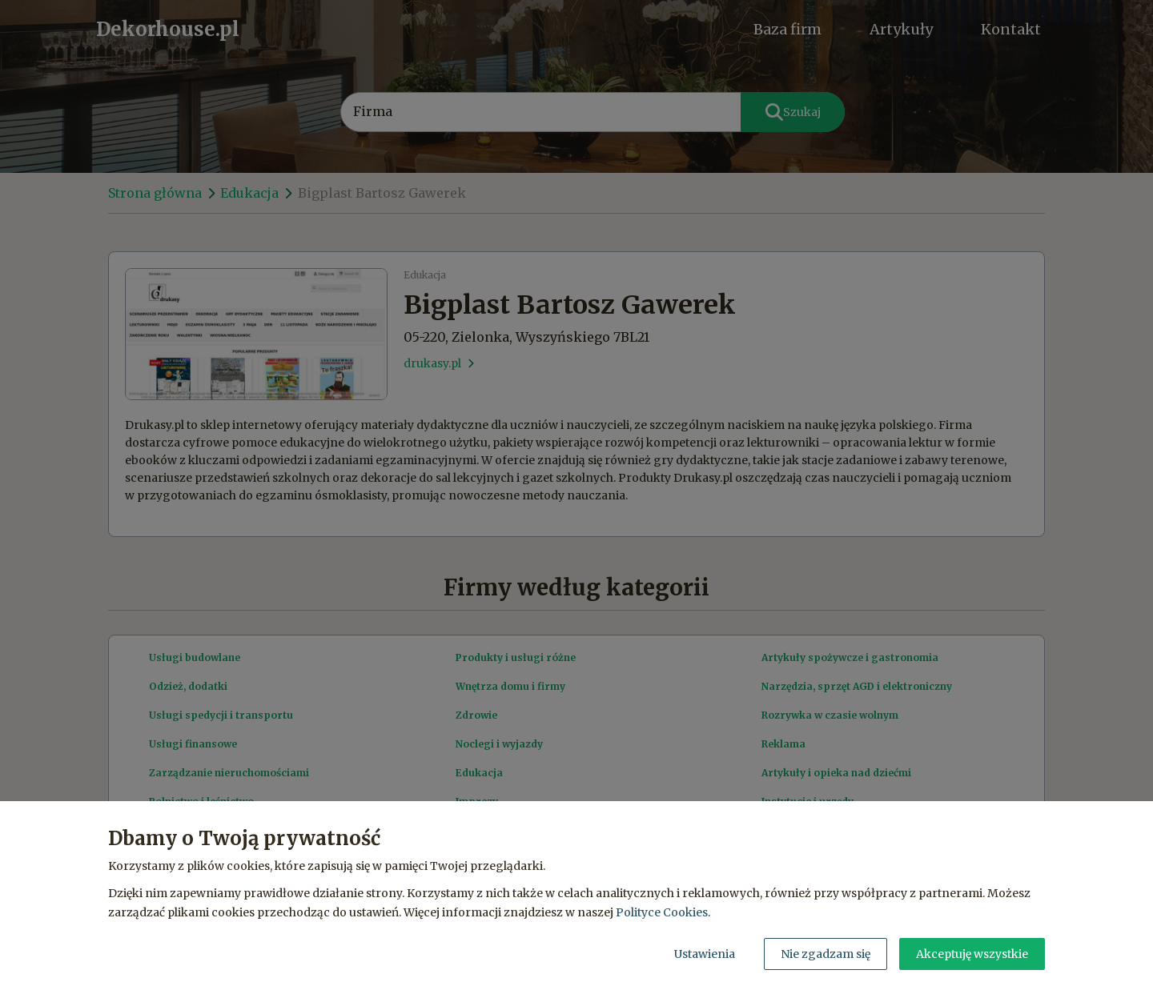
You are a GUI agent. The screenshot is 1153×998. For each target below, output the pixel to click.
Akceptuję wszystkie (972, 954)
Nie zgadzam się (825, 954)
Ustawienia (704, 954)
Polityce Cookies (662, 912)
